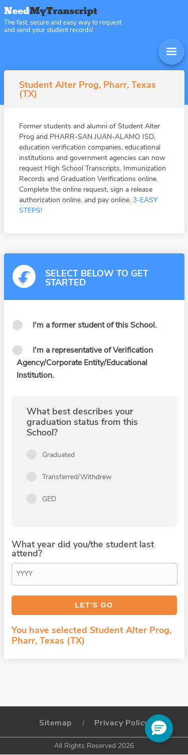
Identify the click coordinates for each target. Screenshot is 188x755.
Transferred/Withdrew (77, 477)
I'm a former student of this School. (95, 325)
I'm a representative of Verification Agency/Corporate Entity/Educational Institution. (85, 363)
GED (49, 499)
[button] (159, 728)
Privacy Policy (121, 723)
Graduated (58, 455)
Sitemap (55, 723)
